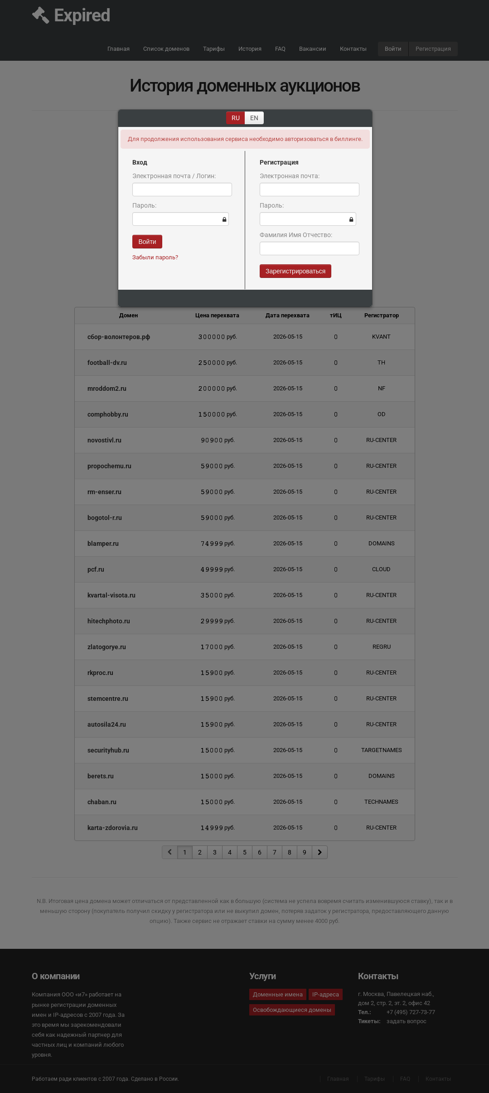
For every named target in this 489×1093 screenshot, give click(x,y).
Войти (147, 241)
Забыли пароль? (155, 257)
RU (236, 117)
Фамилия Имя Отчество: (296, 234)
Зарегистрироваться (295, 271)
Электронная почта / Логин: (174, 176)
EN (254, 117)
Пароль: (144, 205)
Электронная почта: (290, 176)
